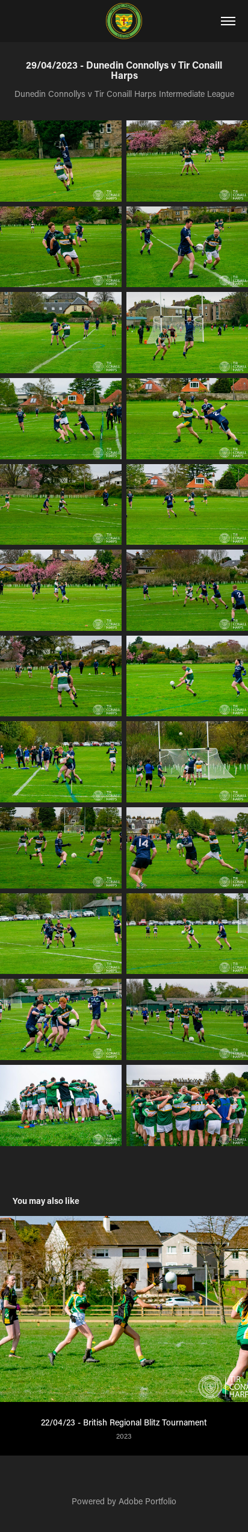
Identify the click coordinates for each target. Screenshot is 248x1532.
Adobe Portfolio (147, 1501)
